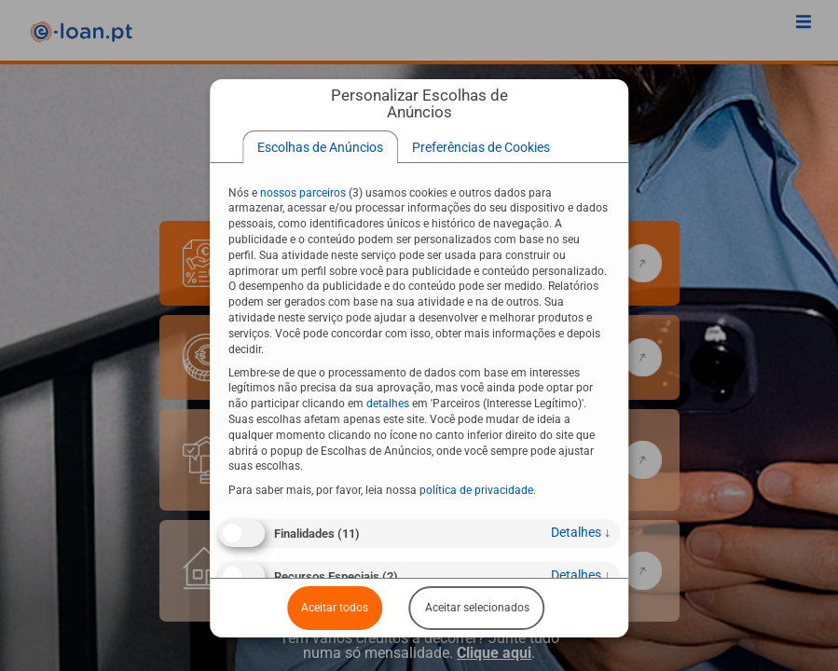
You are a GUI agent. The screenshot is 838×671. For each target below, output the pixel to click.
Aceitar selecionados (477, 607)
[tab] (320, 147)
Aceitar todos (334, 607)
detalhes (581, 532)
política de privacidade (476, 490)
